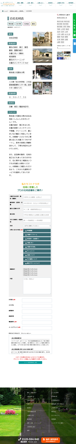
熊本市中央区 (60, 21)
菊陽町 (58, 36)
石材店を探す (31, 400)
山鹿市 (62, 34)
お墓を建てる (31, 396)
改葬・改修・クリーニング (34, 423)
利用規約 (54, 419)
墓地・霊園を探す (32, 392)
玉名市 (62, 31)
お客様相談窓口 (56, 400)
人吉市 (66, 31)
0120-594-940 (28, 439)
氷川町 (58, 39)
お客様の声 (54, 396)
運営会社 (54, 411)
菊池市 (67, 29)
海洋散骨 (30, 419)
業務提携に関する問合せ (58, 404)
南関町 (66, 36)
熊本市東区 (66, 24)
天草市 (64, 26)
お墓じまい (30, 404)
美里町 (62, 39)
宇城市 (58, 29)
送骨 (29, 430)
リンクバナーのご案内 (57, 423)
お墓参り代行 (31, 415)
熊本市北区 (67, 21)
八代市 (58, 34)
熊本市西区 (60, 24)
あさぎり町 (67, 34)
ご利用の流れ (55, 407)
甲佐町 (62, 36)
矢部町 (66, 39)
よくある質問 (55, 392)
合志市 (58, 31)
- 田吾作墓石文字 (32, 411)
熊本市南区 (60, 26)
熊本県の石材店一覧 (62, 17)
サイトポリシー (56, 415)
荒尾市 (68, 26)
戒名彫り (30, 407)
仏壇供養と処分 (31, 426)
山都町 (58, 42)
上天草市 (63, 29)
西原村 (62, 42)
